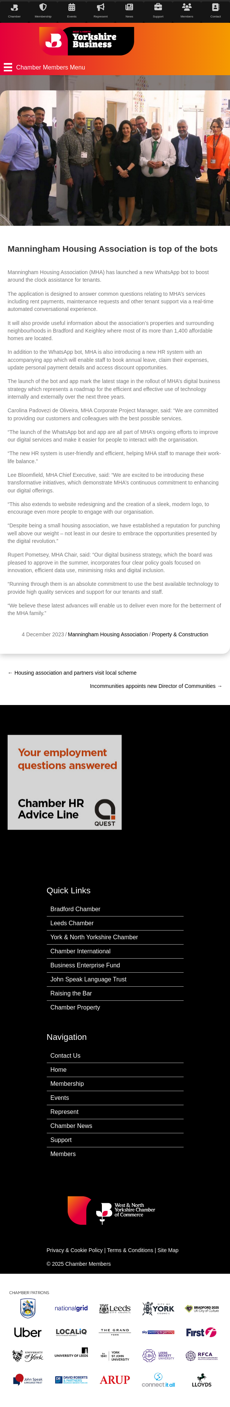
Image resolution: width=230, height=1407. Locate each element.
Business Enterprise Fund (85, 965)
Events (60, 1098)
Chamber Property (75, 1007)
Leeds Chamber (72, 923)
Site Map (167, 1250)
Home (59, 1069)
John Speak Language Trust (89, 979)
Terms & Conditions (130, 1250)
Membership (67, 1083)
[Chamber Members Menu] (115, 67)
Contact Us (66, 1055)
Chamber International (81, 951)
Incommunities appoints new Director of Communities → (156, 686)
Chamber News (71, 1126)
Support (61, 1140)
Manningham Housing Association (108, 647)
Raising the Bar (71, 993)
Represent (65, 1112)
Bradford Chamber (76, 909)
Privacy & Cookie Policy (75, 1250)
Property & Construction (180, 647)
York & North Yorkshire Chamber (94, 937)
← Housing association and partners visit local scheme (72, 673)
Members (63, 1154)
